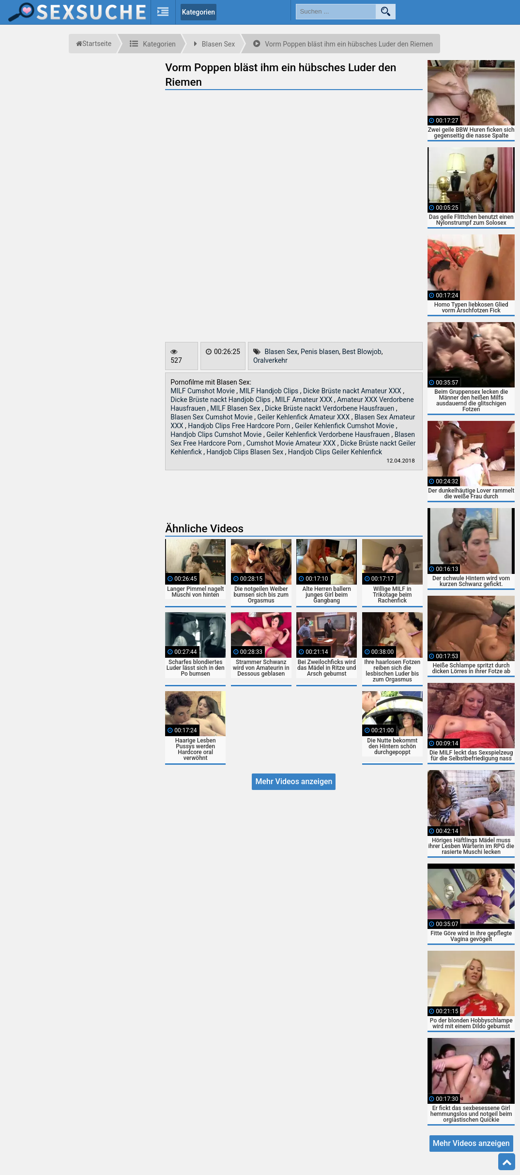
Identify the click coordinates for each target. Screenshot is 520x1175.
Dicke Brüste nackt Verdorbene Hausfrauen (330, 408)
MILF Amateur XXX (304, 399)
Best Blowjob (361, 352)
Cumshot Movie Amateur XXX (291, 443)
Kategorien (198, 12)
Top (507, 1162)
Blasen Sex (280, 352)
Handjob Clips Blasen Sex (245, 452)
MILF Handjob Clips (270, 391)
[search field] (336, 11)
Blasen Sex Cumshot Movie (212, 417)
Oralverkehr (270, 360)
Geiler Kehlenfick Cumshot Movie (345, 426)
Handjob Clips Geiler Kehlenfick (335, 452)
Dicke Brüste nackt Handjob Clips (221, 399)
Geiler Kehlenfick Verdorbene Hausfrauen (328, 434)
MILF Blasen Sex (236, 408)
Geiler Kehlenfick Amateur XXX (305, 417)
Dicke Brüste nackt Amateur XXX (353, 391)
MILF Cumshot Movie (203, 391)
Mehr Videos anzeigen (293, 781)
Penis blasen (320, 352)
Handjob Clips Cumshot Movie (216, 434)
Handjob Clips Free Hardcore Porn (239, 426)
